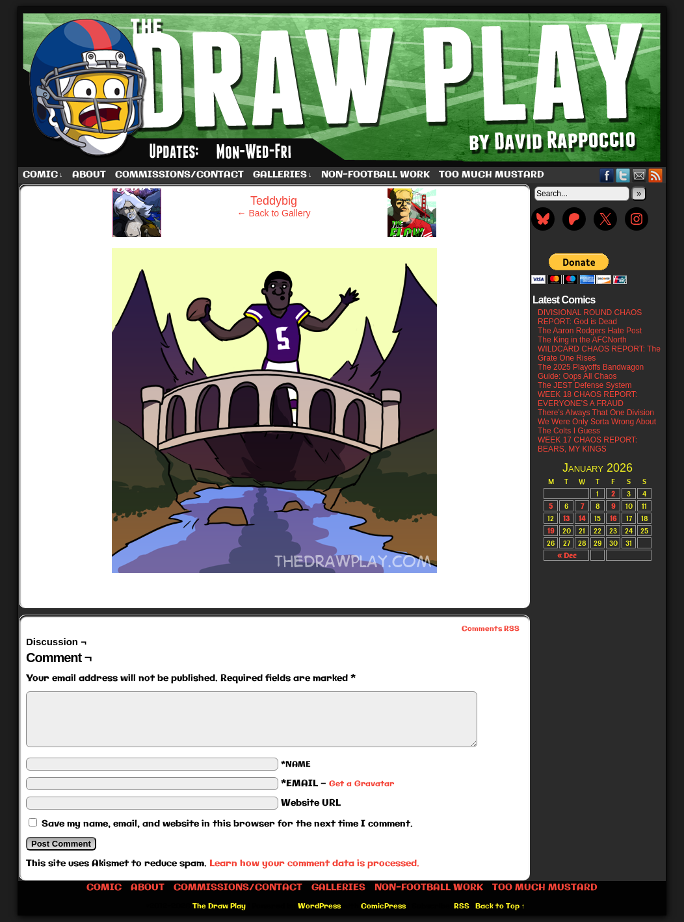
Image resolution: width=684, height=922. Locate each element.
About (89, 174)
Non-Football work (375, 174)
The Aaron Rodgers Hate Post (590, 330)
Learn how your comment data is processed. (314, 863)
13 (566, 518)
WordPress (319, 906)
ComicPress (383, 906)
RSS (656, 175)
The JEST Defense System (585, 385)
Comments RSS (491, 629)
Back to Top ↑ (500, 906)
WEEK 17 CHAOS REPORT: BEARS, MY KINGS (587, 444)
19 (550, 530)
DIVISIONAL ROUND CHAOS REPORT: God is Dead (590, 317)
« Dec (566, 555)
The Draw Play (343, 87)
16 (613, 518)
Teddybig (273, 200)
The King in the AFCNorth (582, 339)
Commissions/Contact (179, 174)
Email (639, 175)
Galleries (282, 175)
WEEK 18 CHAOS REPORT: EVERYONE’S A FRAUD (587, 399)
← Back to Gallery (274, 213)
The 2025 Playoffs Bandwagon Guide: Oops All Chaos (591, 372)
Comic (43, 175)
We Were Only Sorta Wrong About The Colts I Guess (597, 426)
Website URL (311, 803)
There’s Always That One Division (596, 412)
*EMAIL (337, 783)
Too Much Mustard (491, 174)
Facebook (607, 175)
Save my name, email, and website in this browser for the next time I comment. (227, 823)
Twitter (623, 175)
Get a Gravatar (361, 783)
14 (582, 518)
